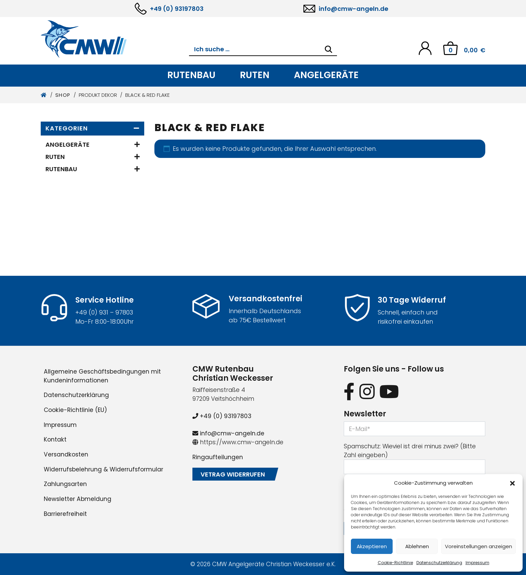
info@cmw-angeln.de (353, 8)
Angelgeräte (326, 75)
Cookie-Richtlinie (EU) (75, 410)
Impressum (477, 562)
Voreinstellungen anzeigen (478, 546)
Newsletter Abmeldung (77, 499)
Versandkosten (66, 454)
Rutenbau (191, 75)
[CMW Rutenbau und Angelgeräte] (115, 39)
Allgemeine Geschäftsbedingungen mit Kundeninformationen (102, 375)
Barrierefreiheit (65, 514)
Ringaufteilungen (217, 457)
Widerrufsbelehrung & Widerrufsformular (103, 469)
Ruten (254, 75)
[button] (512, 483)
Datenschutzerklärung (439, 562)
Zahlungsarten (65, 484)
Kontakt (55, 439)
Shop (63, 95)
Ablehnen (417, 546)
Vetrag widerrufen (233, 474)
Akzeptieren (372, 546)
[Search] (328, 49)
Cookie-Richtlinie (395, 562)
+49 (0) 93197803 (177, 8)
